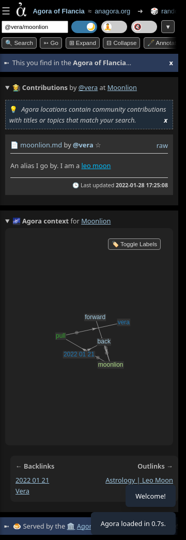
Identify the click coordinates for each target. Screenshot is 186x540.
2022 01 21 (32, 480)
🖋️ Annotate (163, 43)
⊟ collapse (121, 43)
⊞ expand (82, 43)
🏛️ (71, 526)
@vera (88, 87)
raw (162, 145)
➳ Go (50, 43)
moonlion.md (41, 144)
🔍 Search (19, 43)
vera (22, 491)
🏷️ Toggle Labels (134, 244)
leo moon (96, 165)
